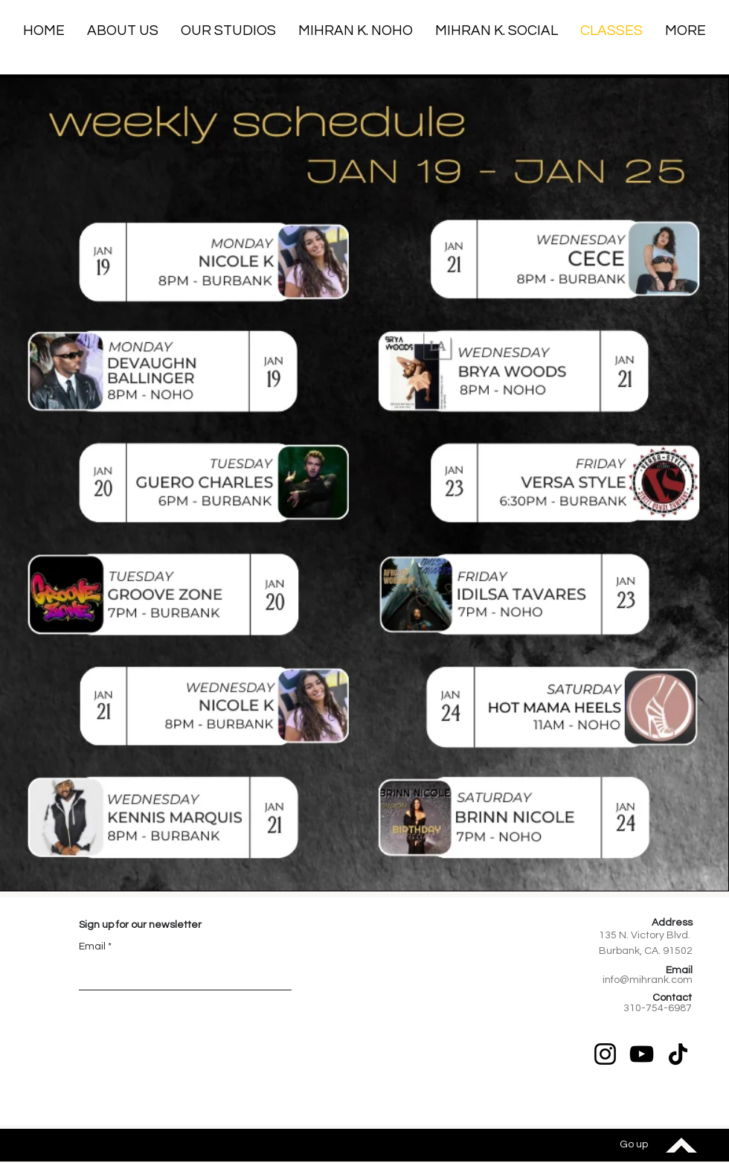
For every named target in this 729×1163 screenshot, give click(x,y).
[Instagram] (605, 1054)
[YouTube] (641, 1054)
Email (92, 946)
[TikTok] (678, 1054)
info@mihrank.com (648, 980)
